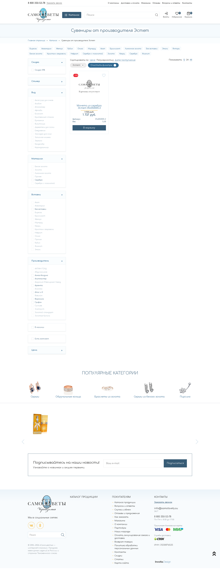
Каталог (53, 41)
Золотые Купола (42, 317)
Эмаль (165, 50)
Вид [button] (33, 93)
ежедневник (40, 131)
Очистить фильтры (101, 66)
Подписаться (175, 464)
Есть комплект (42, 340)
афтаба (38, 111)
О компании (113, 3)
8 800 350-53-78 (36, 3)
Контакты (187, 3)
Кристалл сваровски (56, 55)
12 (184, 61)
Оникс (80, 50)
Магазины (146, 3)
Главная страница (36, 41)
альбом (38, 104)
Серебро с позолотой (93, 55)
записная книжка (43, 138)
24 (187, 61)
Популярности (104, 61)
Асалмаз (38, 290)
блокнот (39, 115)
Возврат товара (123, 543)
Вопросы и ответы (171, 3)
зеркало (38, 142)
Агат (102, 50)
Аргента (39, 286)
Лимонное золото (133, 50)
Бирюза (33, 50)
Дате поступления (125, 61)
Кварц (122, 55)
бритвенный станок (44, 118)
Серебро (133, 55)
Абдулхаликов (41, 273)
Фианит (146, 55)
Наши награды (122, 532)
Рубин (70, 50)
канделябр (39, 145)
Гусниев (38, 307)
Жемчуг (59, 50)
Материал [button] (37, 160)
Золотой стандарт (44, 313)
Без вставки (151, 50)
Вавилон (38, 296)
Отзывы (156, 3)
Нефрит (74, 55)
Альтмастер (40, 280)
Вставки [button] (36, 195)
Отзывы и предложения (127, 514)
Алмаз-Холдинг (41, 276)
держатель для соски (44, 128)
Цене (92, 61)
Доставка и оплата (130, 3)
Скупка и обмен (122, 511)
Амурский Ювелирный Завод (48, 283)
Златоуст (39, 310)
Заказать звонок (163, 503)
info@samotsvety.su (166, 509)
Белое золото (36, 55)
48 (191, 61)
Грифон (38, 303)
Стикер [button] (35, 82)
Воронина (39, 300)
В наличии (39, 328)
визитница (40, 125)
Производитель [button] (40, 262)
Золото (111, 55)
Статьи (118, 560)
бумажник (39, 121)
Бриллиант (115, 50)
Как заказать (121, 518)
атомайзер (40, 108)
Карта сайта (121, 564)
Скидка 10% (40, 71)
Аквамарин (46, 50)
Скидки (118, 557)
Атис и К (39, 293)
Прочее (38, 177)
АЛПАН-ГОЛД (41, 269)
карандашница (42, 148)
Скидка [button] (35, 63)
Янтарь (176, 50)
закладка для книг (43, 135)
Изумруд (92, 50)
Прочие (38, 240)
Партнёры (120, 529)
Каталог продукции (124, 503)
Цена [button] (34, 351)
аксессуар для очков (44, 101)
